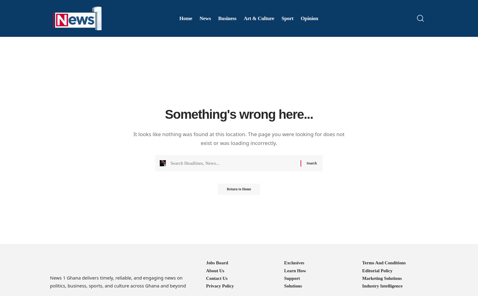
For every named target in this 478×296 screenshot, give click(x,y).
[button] (420, 18)
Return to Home (238, 191)
